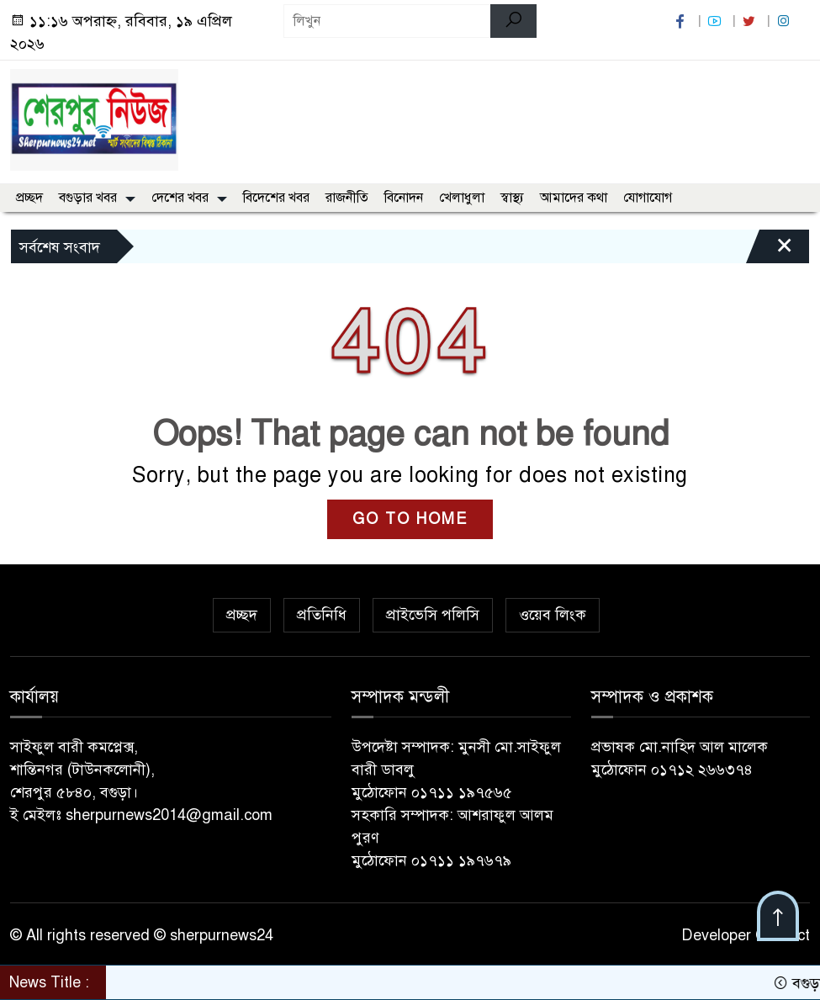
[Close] (769, 250)
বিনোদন (403, 197)
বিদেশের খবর (276, 197)
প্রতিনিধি (322, 615)
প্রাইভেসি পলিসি (432, 615)
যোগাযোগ (647, 197)
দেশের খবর (180, 197)
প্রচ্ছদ (29, 197)
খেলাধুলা (461, 197)
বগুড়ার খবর (88, 197)
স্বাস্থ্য (512, 197)
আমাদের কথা (573, 197)
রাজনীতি (346, 197)
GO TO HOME (410, 519)
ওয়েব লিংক (552, 615)
